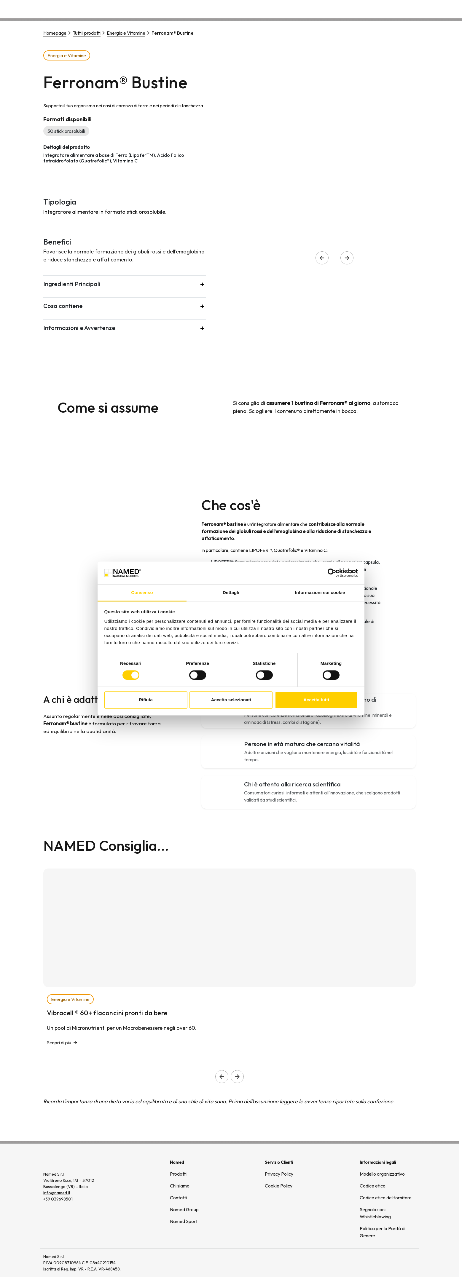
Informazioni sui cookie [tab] (320, 592)
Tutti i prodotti (87, 33)
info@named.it (56, 1192)
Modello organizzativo (382, 1174)
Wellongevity (369, 9)
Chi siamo (335, 9)
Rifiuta (146, 699)
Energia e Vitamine (126, 33)
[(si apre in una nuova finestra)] (395, 1263)
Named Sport (183, 1221)
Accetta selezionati (231, 699)
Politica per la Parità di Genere (382, 1231)
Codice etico (372, 1186)
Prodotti (178, 1174)
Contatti (402, 9)
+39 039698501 (58, 1199)
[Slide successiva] (237, 1076)
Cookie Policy (278, 1186)
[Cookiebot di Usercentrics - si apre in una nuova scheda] (332, 573)
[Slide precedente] (221, 1076)
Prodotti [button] (303, 9)
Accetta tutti (316, 699)
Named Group (184, 1209)
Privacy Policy (279, 1174)
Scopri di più (59, 1042)
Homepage (54, 33)
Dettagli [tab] (231, 592)
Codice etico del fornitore (386, 1198)
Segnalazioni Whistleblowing (375, 1212)
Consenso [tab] (142, 592)
